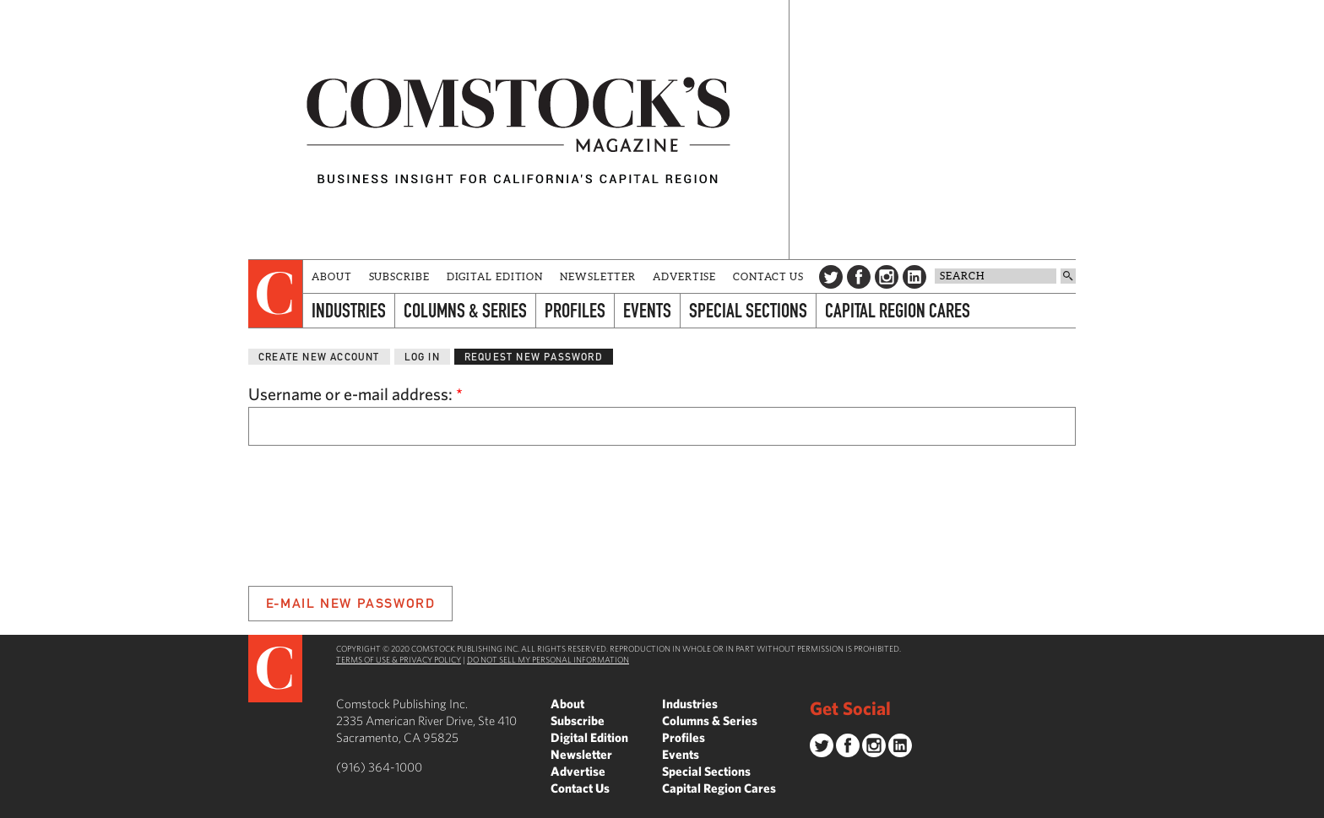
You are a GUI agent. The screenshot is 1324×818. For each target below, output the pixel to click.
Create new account (319, 356)
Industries (349, 310)
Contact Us (768, 276)
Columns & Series (465, 310)
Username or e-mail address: (355, 394)
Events (647, 310)
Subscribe (399, 276)
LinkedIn (914, 277)
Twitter (831, 277)
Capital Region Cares (897, 310)
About (332, 276)
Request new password (533, 356)
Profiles (575, 310)
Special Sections (748, 310)
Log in (422, 356)
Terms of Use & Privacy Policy (398, 659)
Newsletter (598, 276)
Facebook (859, 277)
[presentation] (275, 294)
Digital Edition (495, 276)
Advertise (684, 276)
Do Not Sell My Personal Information (548, 659)
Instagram (886, 277)
